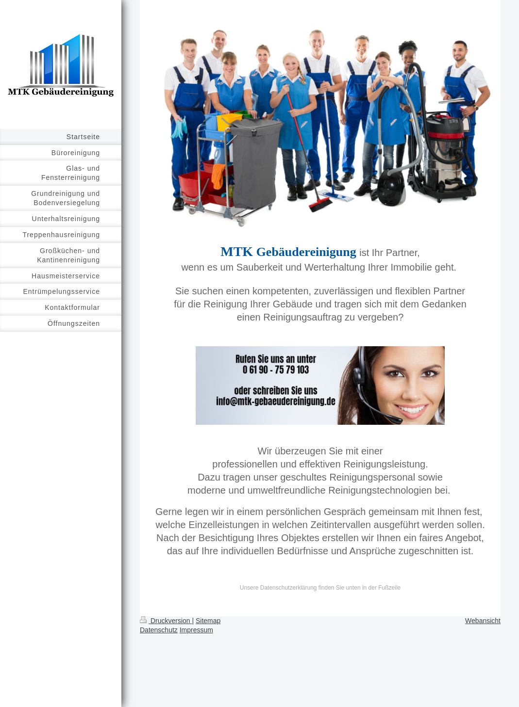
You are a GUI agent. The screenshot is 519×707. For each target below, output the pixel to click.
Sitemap (208, 621)
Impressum (196, 630)
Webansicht (483, 621)
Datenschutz (159, 630)
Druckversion (166, 621)
